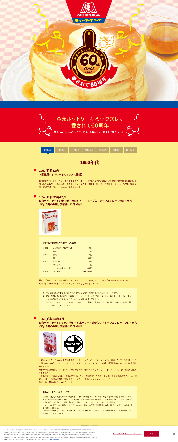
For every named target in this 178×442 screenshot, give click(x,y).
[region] (89, 434)
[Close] (174, 434)
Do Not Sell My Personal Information (127, 434)
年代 (48, 150)
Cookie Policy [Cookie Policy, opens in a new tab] (54, 439)
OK (151, 434)
